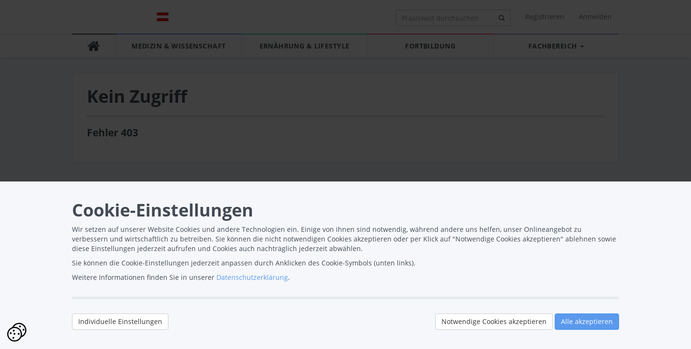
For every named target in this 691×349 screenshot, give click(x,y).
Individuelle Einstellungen (120, 321)
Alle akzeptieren (587, 321)
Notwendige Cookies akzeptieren (494, 321)
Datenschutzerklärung (252, 277)
